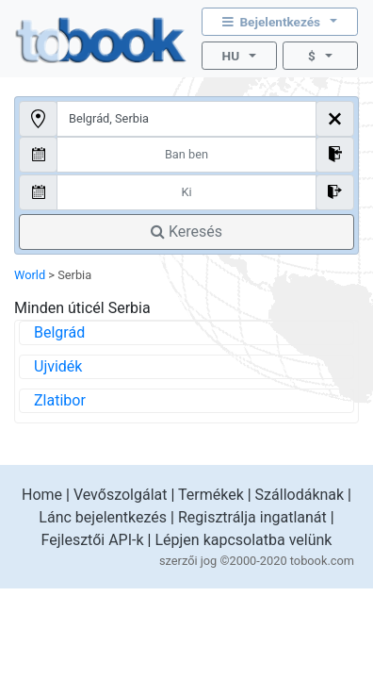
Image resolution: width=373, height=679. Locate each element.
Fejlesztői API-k (92, 540)
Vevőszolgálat (120, 495)
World (29, 275)
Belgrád (59, 332)
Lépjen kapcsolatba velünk (243, 540)
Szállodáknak (300, 495)
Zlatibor (60, 400)
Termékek (211, 495)
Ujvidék (58, 366)
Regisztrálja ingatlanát (252, 517)
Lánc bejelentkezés (103, 517)
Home (42, 495)
